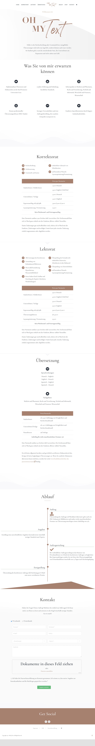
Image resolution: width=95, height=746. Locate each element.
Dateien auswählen (47, 671)
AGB (43, 728)
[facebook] (46, 721)
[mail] (49, 721)
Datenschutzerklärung (52, 728)
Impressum (35, 728)
